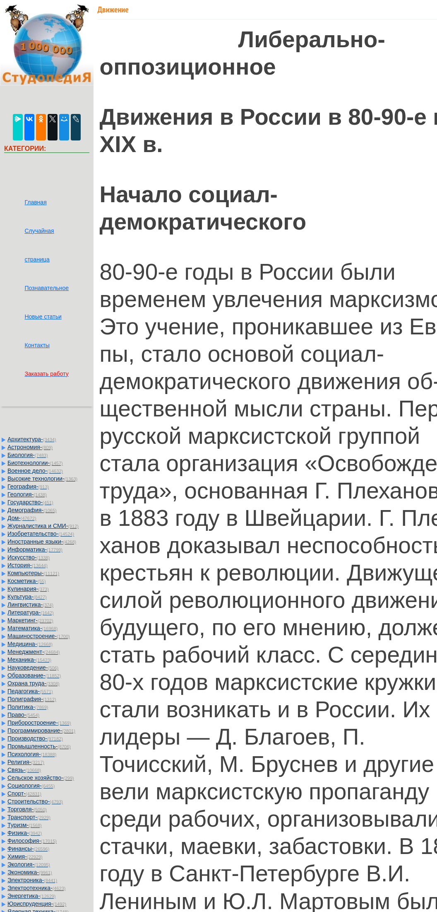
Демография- (32, 510)
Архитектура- (31, 439)
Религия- (25, 762)
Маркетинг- (30, 620)
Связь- (24, 770)
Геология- (27, 494)
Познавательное (46, 288)
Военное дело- (35, 470)
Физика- (24, 833)
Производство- (35, 738)
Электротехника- (36, 888)
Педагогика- (30, 691)
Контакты (36, 345)
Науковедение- (32, 667)
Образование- (34, 675)
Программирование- (41, 730)
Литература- (30, 612)
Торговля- (27, 809)
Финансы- (28, 848)
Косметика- (26, 581)
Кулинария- (28, 588)
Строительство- (35, 801)
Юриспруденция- (36, 903)
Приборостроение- (39, 722)
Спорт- (24, 793)
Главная (35, 202)
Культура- (27, 596)
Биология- (27, 455)
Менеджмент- (33, 651)
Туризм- (24, 825)
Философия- (32, 840)
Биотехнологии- (35, 463)
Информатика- (34, 549)
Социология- (31, 785)
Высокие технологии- (42, 478)
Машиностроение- (38, 636)
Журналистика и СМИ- (43, 526)
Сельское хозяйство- (40, 777)
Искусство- (28, 557)
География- (28, 486)
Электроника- (32, 880)
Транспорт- (28, 817)
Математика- (32, 628)
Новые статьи (42, 316)
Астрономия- (30, 447)
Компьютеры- (33, 573)
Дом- (21, 518)
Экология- (28, 864)
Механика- (29, 659)
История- (27, 565)
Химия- (25, 856)
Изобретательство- (40, 533)
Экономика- (29, 872)
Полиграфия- (31, 699)
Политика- (27, 707)
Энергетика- (31, 896)
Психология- (31, 754)
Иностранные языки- (41, 541)
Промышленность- (39, 746)
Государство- (30, 502)
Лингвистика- (30, 604)
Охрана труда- (33, 683)
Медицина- (30, 644)
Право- (23, 714)
